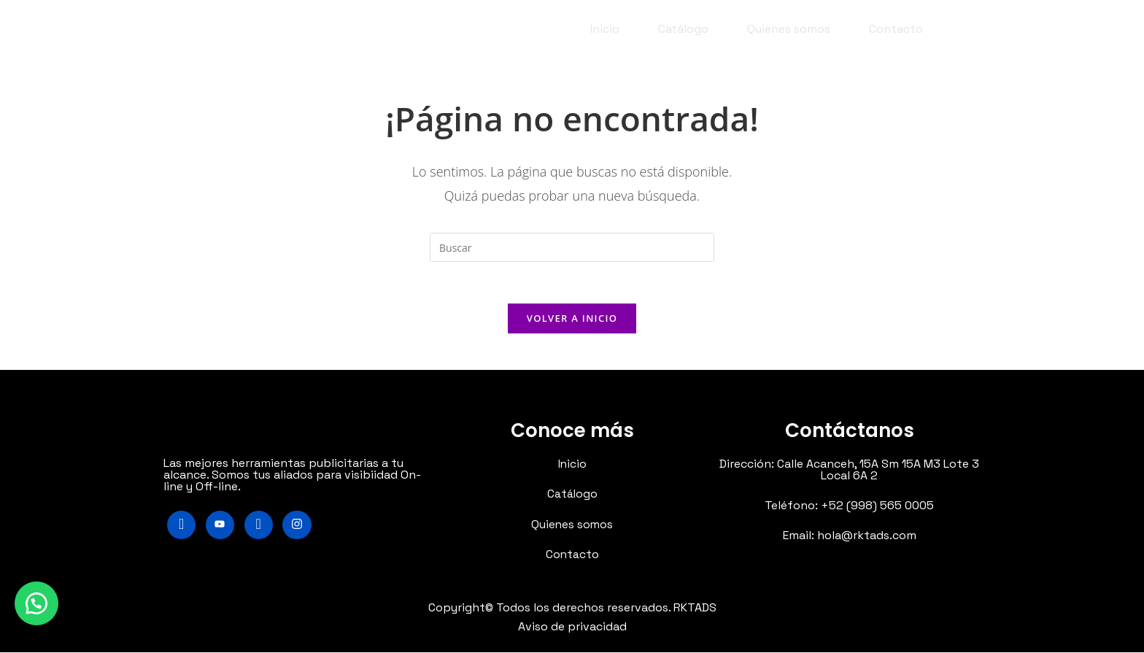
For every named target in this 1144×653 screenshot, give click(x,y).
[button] (36, 602)
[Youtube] (221, 527)
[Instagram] (299, 527)
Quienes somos (788, 28)
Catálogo (683, 28)
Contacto (896, 28)
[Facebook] (181, 527)
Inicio (604, 28)
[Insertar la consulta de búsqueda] (572, 247)
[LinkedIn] (259, 527)
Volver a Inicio (572, 320)
